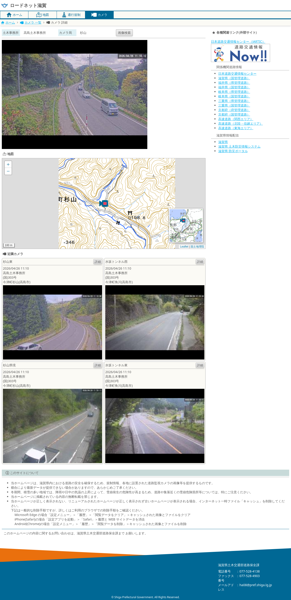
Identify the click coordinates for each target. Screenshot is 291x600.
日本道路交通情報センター (237, 73)
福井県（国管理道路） (234, 87)
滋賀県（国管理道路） (234, 78)
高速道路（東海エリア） (235, 128)
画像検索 (124, 32)
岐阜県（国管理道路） (234, 96)
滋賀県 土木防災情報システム (239, 146)
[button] (103, 203)
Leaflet (184, 246)
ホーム (8, 22)
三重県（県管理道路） (234, 101)
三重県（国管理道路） (234, 105)
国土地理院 (197, 246)
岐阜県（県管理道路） (234, 91)
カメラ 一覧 (30, 22)
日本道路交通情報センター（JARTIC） (238, 41)
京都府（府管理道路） (234, 110)
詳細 (98, 261)
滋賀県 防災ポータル (233, 151)
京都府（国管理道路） (234, 114)
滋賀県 (223, 142)
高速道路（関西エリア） (235, 119)
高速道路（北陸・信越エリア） (240, 123)
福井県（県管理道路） (234, 82)
